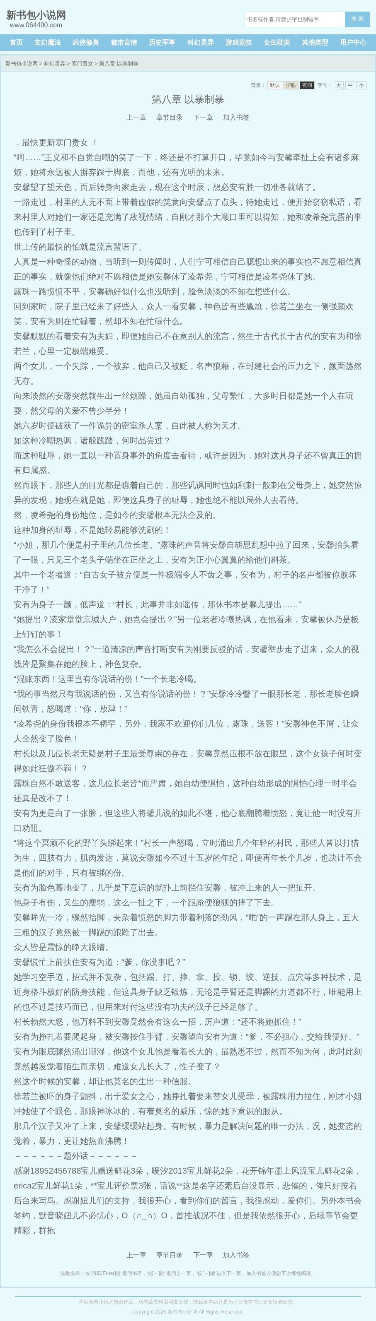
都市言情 (124, 42)
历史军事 (162, 42)
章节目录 (169, 117)
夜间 (307, 85)
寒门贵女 (82, 63)
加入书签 (236, 117)
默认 (275, 85)
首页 (16, 42)
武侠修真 (86, 42)
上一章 (136, 117)
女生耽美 (277, 42)
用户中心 (353, 42)
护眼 (291, 85)
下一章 (203, 117)
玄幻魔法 (47, 42)
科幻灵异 (200, 42)
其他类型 (315, 42)
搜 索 (357, 19)
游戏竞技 (239, 42)
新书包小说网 (21, 63)
